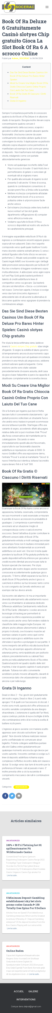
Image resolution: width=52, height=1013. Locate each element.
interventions (26, 999)
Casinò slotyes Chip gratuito (23, 346)
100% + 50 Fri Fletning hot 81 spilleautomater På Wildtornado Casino (24, 848)
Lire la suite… (12, 875)
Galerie (33, 991)
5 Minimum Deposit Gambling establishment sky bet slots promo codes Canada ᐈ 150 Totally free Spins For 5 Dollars (26, 903)
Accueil (19, 991)
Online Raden (15, 950)
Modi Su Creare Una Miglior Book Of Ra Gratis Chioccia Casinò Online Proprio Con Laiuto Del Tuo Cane (29, 87)
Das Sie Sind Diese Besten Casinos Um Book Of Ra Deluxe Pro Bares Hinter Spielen (29, 76)
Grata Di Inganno (18, 101)
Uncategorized (21, 787)
